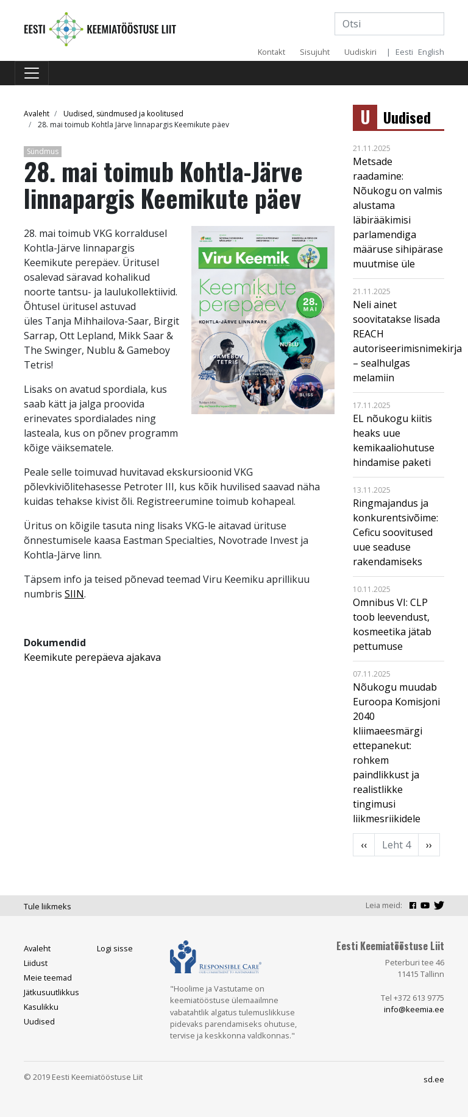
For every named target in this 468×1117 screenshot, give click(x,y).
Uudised (407, 117)
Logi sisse (115, 948)
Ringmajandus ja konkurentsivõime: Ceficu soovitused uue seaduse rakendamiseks (395, 532)
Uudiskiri (360, 51)
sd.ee (434, 1079)
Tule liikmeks (47, 906)
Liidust (36, 962)
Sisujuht (315, 51)
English (431, 51)
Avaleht (36, 113)
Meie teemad (48, 977)
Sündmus (42, 151)
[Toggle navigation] (32, 73)
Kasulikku (41, 1006)
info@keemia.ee (414, 1009)
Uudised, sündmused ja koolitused (123, 113)
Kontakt (271, 51)
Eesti (404, 51)
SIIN (74, 594)
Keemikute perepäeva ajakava (92, 657)
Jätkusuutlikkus (51, 992)
